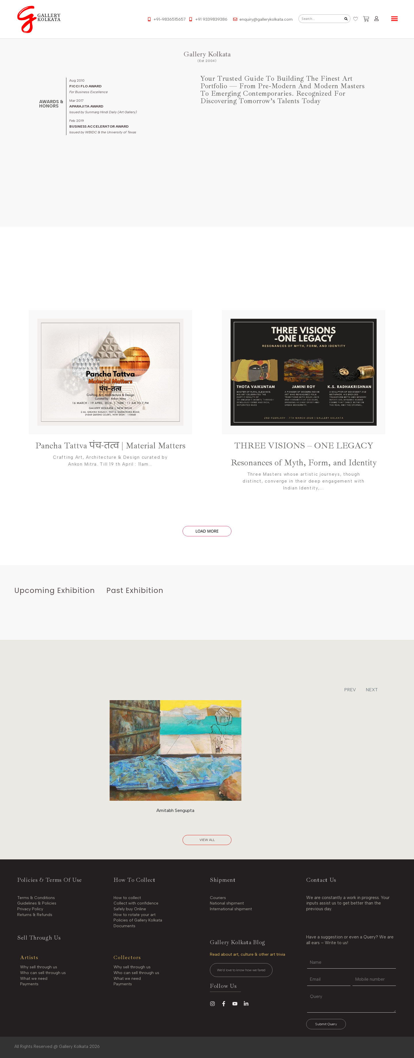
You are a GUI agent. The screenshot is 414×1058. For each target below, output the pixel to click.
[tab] (54, 590)
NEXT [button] (372, 689)
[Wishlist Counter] (355, 19)
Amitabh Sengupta (175, 810)
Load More (207, 531)
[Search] (346, 19)
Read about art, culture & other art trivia (247, 954)
